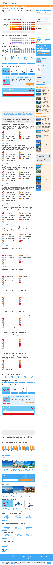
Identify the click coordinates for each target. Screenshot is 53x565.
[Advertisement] (36, 3)
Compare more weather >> (6, 455)
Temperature (6, 15)
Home (3, 8)
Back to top (4, 457)
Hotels (46, 35)
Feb (6, 63)
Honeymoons (28, 515)
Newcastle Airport (29, 536)
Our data (13, 556)
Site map (7, 560)
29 (8, 445)
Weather (4, 6)
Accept (49, 562)
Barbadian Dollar (47, 17)
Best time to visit (5, 59)
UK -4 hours (46, 14)
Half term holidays (7, 518)
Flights (38, 37)
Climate (24, 560)
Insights (22, 6)
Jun (17, 63)
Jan (3, 63)
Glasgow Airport (29, 535)
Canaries (29, 556)
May (14, 63)
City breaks (6, 516)
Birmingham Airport (18, 535)
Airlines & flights (7, 527)
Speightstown (15, 8)
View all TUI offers (31, 85)
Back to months (5, 143)
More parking (5, 538)
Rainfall (5, 17)
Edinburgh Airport (18, 536)
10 (9, 448)
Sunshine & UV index (24, 15)
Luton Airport (17, 534)
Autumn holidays (18, 517)
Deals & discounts (31, 59)
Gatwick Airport (28, 534)
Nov (30, 63)
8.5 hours (45, 12)
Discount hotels (6, 528)
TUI (15, 525)
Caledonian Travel (29, 527)
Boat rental (39, 39)
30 (11, 445)
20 (17, 446)
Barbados (10, 8)
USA (28, 560)
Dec (33, 63)
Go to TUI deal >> (30, 83)
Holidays (38, 35)
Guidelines (13, 558)
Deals (14, 6)
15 (28, 447)
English (45, 15)
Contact (7, 557)
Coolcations (28, 516)
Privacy (7, 558)
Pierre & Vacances (29, 526)
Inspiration (18, 6)
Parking (24, 559)
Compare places (29, 517)
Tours (46, 41)
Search (26, 6)
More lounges (5, 547)
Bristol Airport (6, 536)
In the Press (11, 560)
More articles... (39, 113)
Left (44, 21)
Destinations (9, 6)
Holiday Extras (28, 525)
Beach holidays (6, 515)
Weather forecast (12, 59)
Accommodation (48, 37)
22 (20, 446)
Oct (27, 63)
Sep (25, 63)
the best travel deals (45, 157)
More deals (4, 530)
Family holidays (6, 517)
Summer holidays (18, 516)
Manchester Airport (7, 534)
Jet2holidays (17, 526)
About (7, 556)
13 (12, 447)
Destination (5, 91)
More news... (39, 189)
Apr (11, 63)
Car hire (38, 40)
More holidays (5, 520)
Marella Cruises (17, 528)
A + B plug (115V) (47, 19)
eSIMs (38, 41)
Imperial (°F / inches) (13, 453)
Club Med (27, 528)
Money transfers (40, 42)
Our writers (13, 557)
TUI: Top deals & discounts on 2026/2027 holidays (16, 77)
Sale (6, 84)
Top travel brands (7, 526)
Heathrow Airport (18, 545)
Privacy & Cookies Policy (12, 563)
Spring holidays (17, 515)
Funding (13, 559)
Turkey (29, 559)
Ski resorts (28, 518)
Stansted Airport (7, 535)
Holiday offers (6, 525)
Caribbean (6, 8)
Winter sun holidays (18, 518)
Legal (7, 559)
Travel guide (25, 59)
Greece (29, 557)
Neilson (16, 527)
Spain (29, 558)
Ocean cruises (47, 39)
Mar (8, 63)
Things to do (47, 40)
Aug (22, 63)
